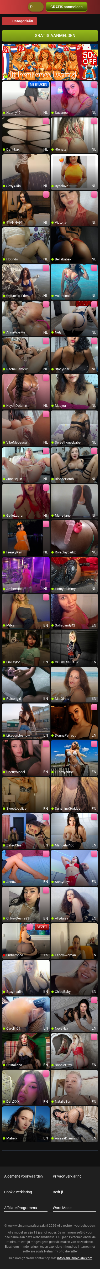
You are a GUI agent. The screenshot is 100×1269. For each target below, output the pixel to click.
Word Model (62, 1208)
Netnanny (51, 1251)
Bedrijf (58, 1192)
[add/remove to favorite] (6, 85)
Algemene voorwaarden (23, 1176)
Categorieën (19, 21)
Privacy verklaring (67, 1176)
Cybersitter (70, 1251)
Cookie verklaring (18, 1192)
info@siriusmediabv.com (74, 1258)
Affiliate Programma (20, 1208)
